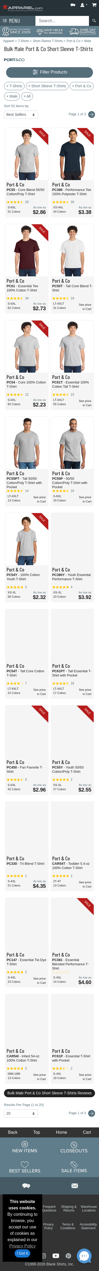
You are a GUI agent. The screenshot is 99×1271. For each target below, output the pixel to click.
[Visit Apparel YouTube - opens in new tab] (56, 1255)
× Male (11, 96)
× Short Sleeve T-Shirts (47, 86)
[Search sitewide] (62, 21)
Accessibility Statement (88, 1226)
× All (27, 96)
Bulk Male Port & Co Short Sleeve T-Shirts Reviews (49, 1093)
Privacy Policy (22, 1246)
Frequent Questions (49, 1208)
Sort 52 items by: (16, 106)
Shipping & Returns (69, 1208)
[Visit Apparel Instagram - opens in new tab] (43, 1255)
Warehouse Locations (89, 1208)
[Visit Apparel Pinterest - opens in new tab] (68, 1255)
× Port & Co (81, 86)
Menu (11, 21)
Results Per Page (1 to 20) (24, 1105)
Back (12, 1132)
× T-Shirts (14, 86)
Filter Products (49, 72)
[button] (73, 4)
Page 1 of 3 (82, 1113)
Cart (87, 1132)
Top (36, 1132)
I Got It (22, 1253)
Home (61, 1132)
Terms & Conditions (68, 1226)
